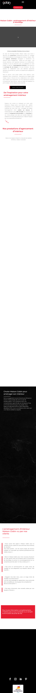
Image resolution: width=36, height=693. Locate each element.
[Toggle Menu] (23, 2)
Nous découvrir (17, 87)
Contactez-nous (18, 7)
